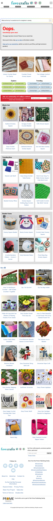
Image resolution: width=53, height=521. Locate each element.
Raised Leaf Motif (10, 176)
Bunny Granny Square (26, 232)
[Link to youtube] (13, 470)
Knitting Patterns (45, 90)
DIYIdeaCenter (39, 472)
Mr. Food (39, 476)
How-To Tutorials (45, 87)
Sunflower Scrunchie (26, 387)
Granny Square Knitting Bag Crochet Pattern (26, 203)
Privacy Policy (12, 99)
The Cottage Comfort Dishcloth (43, 75)
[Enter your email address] (37, 453)
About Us (5, 476)
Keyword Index (7, 487)
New (3, 268)
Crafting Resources (19, 87)
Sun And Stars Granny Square (42, 148)
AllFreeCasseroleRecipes (39, 484)
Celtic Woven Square (42, 124)
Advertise (12, 476)
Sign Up (48, 98)
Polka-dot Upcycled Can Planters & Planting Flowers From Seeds (9, 316)
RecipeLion (39, 478)
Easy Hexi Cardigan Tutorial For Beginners (44, 412)
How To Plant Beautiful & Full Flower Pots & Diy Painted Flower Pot (43, 316)
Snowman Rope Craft (43, 363)
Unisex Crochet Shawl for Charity (9, 75)
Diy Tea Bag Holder (44, 287)
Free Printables (33, 83)
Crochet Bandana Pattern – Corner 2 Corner (10, 257)
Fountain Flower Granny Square (26, 75)
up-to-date (19, 40)
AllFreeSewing (39, 474)
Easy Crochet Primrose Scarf (10, 148)
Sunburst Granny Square (10, 125)
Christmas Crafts (8, 87)
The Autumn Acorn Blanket (44, 340)
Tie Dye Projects (45, 83)
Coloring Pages (33, 90)
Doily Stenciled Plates (26, 255)
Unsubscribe (19, 493)
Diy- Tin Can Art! (26, 287)
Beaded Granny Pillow (10, 201)
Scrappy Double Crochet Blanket (26, 125)
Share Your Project (9, 490)
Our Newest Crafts (7, 83)
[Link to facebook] (5, 466)
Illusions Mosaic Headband (9, 364)
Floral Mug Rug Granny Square (42, 256)
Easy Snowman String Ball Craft (26, 364)
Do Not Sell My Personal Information (13, 483)
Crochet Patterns (7, 90)
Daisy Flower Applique (44, 387)
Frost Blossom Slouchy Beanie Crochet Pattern (26, 340)
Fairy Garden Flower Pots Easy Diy (26, 314)
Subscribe (20, 490)
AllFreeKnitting (39, 465)
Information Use (20, 99)
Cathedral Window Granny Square (26, 148)
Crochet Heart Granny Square (42, 233)
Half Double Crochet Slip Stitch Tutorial (42, 202)
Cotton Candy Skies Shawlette (9, 340)
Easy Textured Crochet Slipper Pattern (39, 438)
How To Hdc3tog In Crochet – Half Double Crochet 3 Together (9, 289)
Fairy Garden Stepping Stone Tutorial (9, 388)
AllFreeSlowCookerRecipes (39, 482)
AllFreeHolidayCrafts (39, 468)
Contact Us (20, 476)
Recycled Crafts (20, 83)
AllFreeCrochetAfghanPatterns (39, 470)
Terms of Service (8, 493)
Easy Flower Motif (26, 411)
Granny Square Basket (10, 232)
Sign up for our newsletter (10, 44)
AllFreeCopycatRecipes (39, 480)
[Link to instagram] (21, 466)
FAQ (13, 479)
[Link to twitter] (10, 466)
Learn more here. (7, 503)
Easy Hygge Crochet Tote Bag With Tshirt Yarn (9, 413)
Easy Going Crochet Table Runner (26, 177)
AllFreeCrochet (39, 463)
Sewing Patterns (33, 87)
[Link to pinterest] (16, 466)
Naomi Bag (13, 437)
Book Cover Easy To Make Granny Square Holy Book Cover (42, 178)
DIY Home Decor (20, 90)
